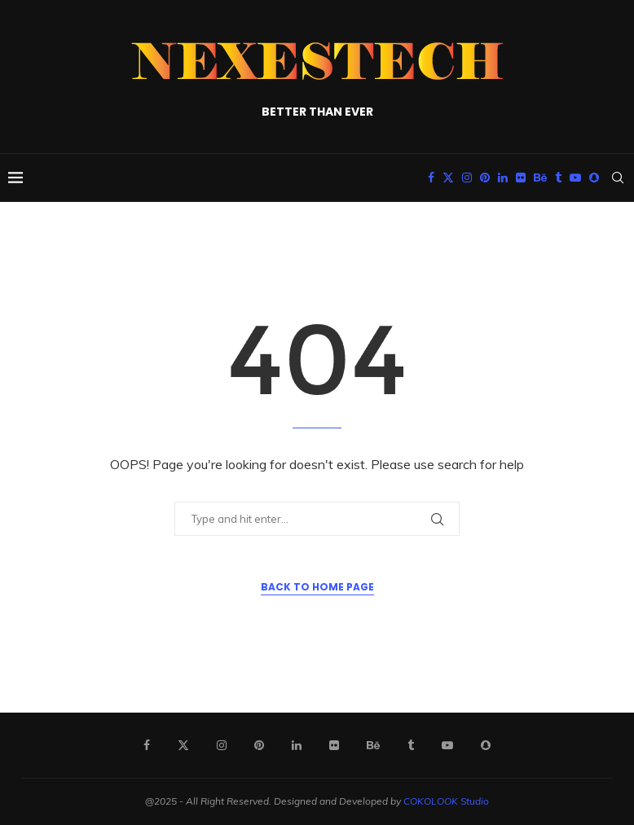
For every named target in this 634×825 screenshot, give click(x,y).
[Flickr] (521, 177)
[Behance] (540, 177)
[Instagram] (467, 177)
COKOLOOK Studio (446, 801)
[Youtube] (575, 177)
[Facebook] (431, 177)
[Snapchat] (594, 177)
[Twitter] (448, 177)
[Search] (618, 177)
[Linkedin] (503, 177)
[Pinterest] (485, 177)
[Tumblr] (558, 177)
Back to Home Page (317, 587)
